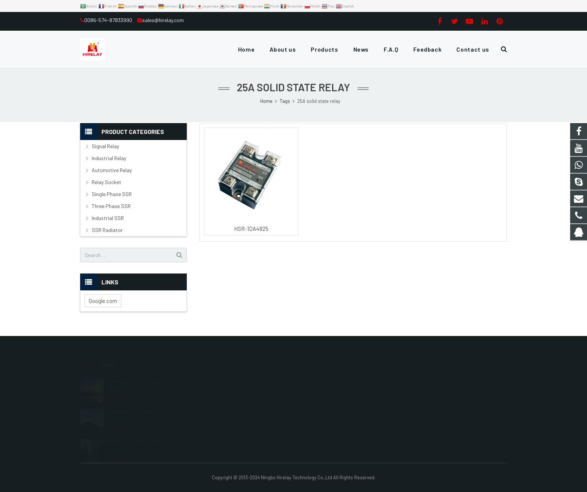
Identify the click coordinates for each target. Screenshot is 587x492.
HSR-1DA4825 (251, 228)
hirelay (312, 424)
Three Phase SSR (111, 206)
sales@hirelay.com (163, 20)
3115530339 (318, 380)
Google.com (103, 300)
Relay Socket (106, 182)
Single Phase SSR (112, 194)
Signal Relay (105, 146)
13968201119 (317, 391)
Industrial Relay (109, 158)
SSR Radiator (107, 230)
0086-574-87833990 (108, 20)
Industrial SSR (108, 218)
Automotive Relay (112, 170)
